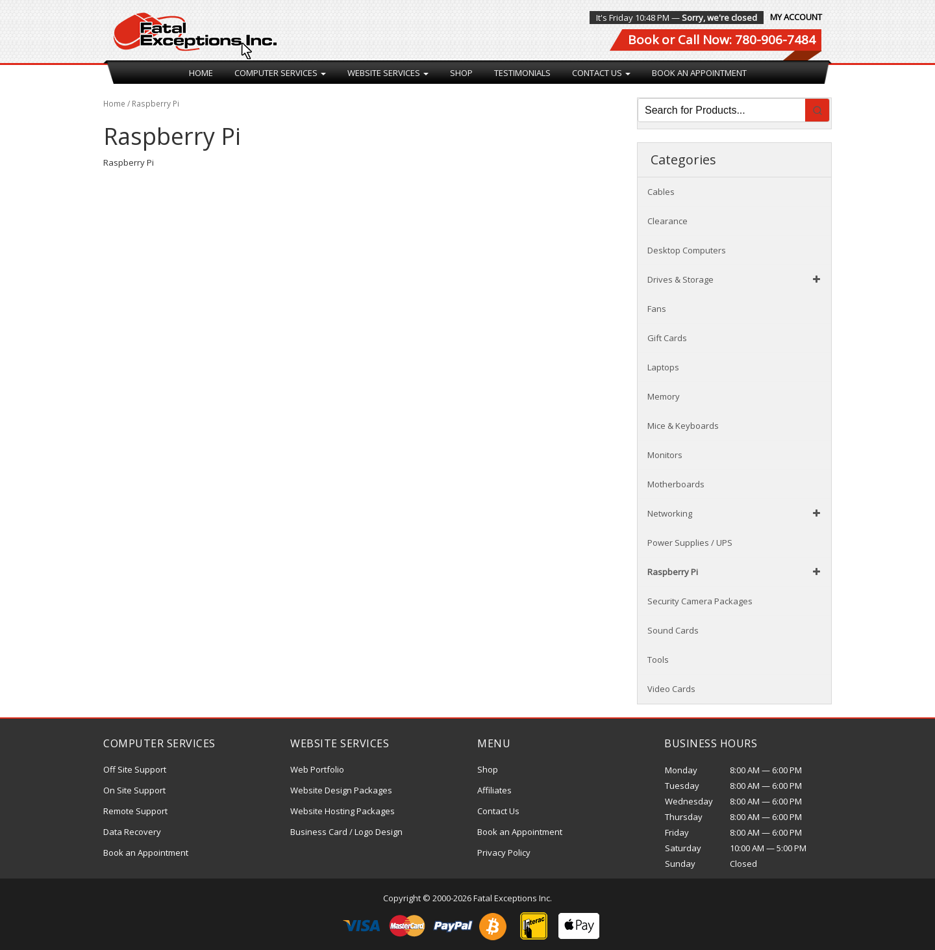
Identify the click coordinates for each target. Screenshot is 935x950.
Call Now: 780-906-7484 (747, 39)
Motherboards (675, 484)
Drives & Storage (736, 279)
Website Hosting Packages (342, 811)
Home (201, 73)
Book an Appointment (699, 73)
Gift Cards (667, 338)
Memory (663, 396)
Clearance (667, 221)
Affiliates (494, 790)
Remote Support (135, 811)
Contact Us (601, 73)
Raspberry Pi (736, 572)
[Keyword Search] (721, 110)
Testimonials (522, 73)
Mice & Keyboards (683, 425)
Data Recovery (132, 832)
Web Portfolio (317, 769)
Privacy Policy (503, 852)
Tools (658, 659)
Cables (661, 192)
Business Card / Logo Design (346, 832)
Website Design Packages (341, 790)
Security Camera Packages (700, 601)
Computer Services (280, 73)
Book (643, 39)
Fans (656, 309)
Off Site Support (134, 769)
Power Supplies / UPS (689, 542)
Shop (461, 73)
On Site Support (134, 790)
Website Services (388, 73)
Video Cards (671, 689)
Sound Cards (673, 630)
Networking (736, 513)
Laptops (663, 367)
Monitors (664, 455)
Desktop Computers (686, 250)
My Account (796, 17)
